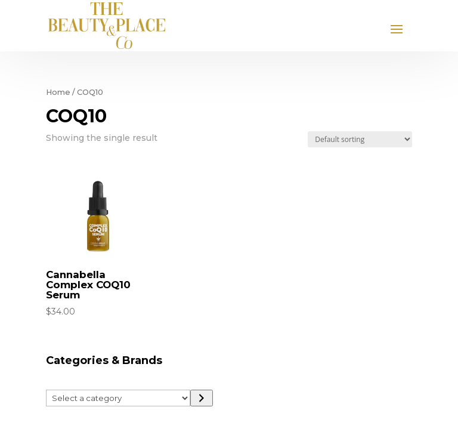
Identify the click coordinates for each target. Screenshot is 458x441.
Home (58, 92)
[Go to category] (201, 398)
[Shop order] (360, 139)
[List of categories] (118, 398)
